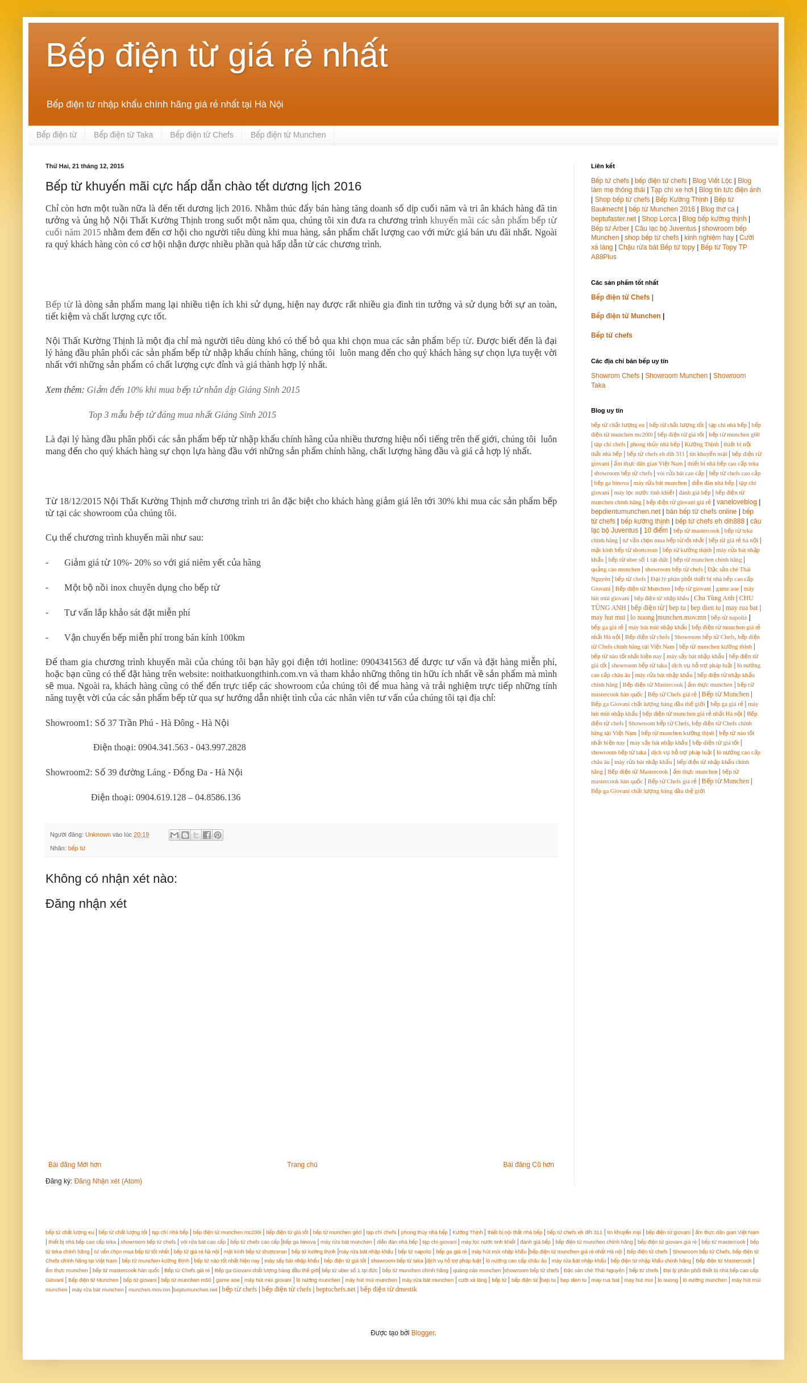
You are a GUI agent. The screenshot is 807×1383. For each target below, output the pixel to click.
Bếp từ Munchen (726, 694)
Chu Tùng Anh (714, 598)
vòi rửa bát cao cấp (680, 473)
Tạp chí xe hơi (672, 190)
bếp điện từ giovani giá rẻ (678, 502)
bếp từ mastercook (696, 531)
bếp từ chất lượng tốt (676, 425)
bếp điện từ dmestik (388, 1289)
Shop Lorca (659, 219)
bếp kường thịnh (645, 521)
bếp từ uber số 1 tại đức (638, 559)
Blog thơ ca (718, 209)
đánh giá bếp (695, 492)
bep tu (677, 608)
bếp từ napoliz (729, 617)
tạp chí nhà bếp (728, 425)
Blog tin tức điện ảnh (730, 190)
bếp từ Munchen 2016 (662, 209)
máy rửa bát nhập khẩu (663, 675)
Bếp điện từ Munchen (288, 134)
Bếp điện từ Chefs (202, 134)
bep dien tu (705, 608)
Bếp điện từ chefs (647, 637)
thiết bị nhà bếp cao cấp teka (723, 463)
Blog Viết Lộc (712, 181)
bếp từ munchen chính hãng (707, 559)
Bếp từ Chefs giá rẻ (672, 694)
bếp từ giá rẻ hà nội (733, 540)
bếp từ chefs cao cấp (735, 473)
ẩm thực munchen (710, 685)
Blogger (423, 1333)
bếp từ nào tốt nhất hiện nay (626, 656)
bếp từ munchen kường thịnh (715, 646)
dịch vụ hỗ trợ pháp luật (702, 665)
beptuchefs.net (336, 1289)
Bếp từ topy (677, 247)
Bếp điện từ (56, 134)
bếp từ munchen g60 (734, 434)
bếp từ (459, 341)
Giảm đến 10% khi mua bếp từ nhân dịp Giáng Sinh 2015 (193, 389)
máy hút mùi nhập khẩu (658, 627)
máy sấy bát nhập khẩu (695, 656)
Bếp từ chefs (610, 181)
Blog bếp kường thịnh (714, 219)
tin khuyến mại (708, 454)
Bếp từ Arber (610, 228)
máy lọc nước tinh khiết (644, 492)
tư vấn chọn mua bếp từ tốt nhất (663, 540)
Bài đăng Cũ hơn (529, 1165)
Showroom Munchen (676, 376)
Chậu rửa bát (638, 247)
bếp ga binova (611, 483)
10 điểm (656, 530)
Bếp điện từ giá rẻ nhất (216, 55)
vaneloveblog (737, 502)
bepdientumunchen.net (625, 512)
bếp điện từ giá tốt (681, 434)
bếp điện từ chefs (661, 181)
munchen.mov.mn (682, 617)
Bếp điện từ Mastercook (652, 685)
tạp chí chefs (609, 444)
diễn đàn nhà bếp (713, 483)
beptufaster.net (613, 219)
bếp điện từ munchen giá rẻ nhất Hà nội (693, 714)
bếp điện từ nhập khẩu (661, 598)
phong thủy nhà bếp (655, 444)
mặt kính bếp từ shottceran (624, 550)
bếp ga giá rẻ (607, 627)
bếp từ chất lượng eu (617, 425)
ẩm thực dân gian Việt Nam (648, 463)
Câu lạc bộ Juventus (665, 228)
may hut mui (608, 617)
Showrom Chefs (615, 376)
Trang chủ (302, 1165)
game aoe (727, 588)
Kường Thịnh (702, 444)
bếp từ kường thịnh (687, 550)
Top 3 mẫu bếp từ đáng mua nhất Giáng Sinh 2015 (182, 415)
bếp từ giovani (693, 588)
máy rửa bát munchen (660, 483)
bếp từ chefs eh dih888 (709, 521)
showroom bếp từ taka (639, 665)
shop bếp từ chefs (652, 238)
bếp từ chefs (630, 579)
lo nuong (642, 617)
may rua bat (742, 608)
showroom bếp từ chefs (623, 473)
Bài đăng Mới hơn (74, 1165)
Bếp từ (59, 304)
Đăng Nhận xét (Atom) (108, 1181)
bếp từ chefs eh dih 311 (656, 454)
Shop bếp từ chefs (622, 199)
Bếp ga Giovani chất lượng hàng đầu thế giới (648, 704)
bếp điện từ (647, 608)
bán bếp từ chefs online (701, 512)
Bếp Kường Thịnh (681, 199)
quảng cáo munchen (615, 569)
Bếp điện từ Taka (123, 134)
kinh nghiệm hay (709, 238)
